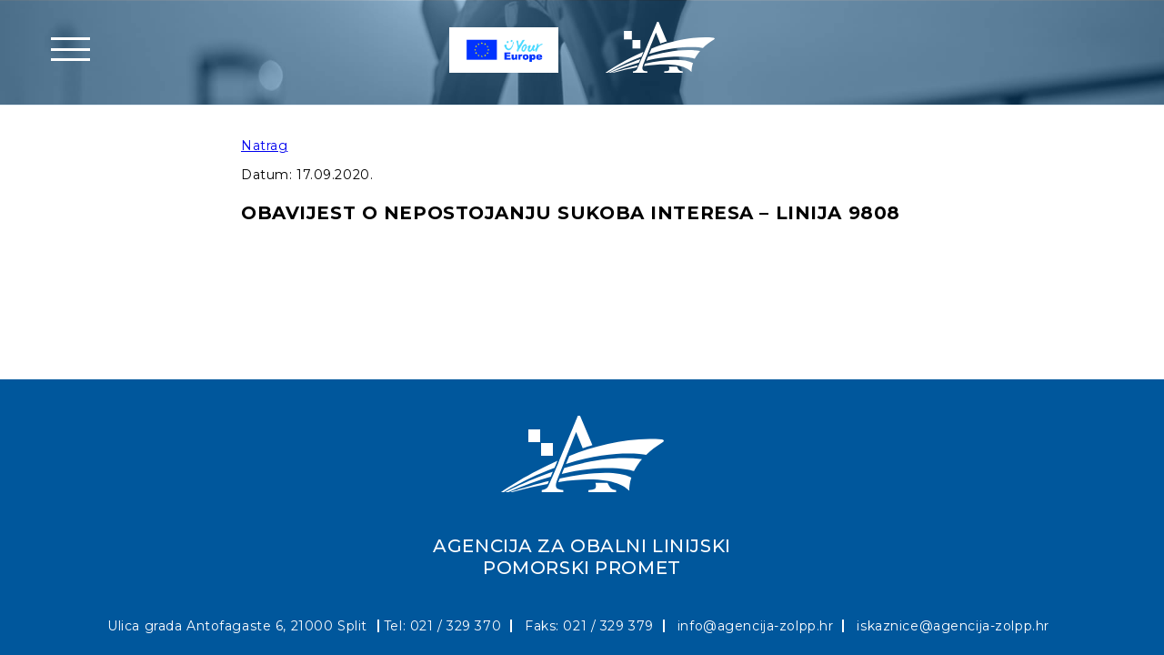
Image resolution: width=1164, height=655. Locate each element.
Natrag (264, 145)
